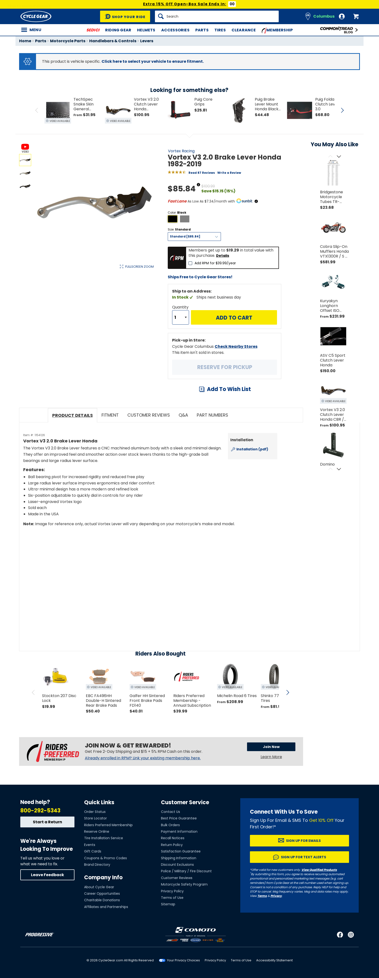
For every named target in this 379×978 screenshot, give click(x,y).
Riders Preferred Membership (108, 825)
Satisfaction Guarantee (181, 851)
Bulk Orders (170, 825)
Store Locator (95, 818)
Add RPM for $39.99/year (215, 263)
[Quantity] (180, 317)
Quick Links (99, 802)
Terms (262, 896)
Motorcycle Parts (67, 41)
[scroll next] (288, 692)
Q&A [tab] (183, 415)
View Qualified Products (319, 870)
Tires (220, 30)
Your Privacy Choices (183, 960)
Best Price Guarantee (179, 818)
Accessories (175, 30)
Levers (146, 41)
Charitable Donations (102, 900)
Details (222, 255)
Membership (277, 30)
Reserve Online (96, 831)
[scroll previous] (33, 692)
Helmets (146, 30)
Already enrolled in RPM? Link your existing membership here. (143, 758)
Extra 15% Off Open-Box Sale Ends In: (184, 4)
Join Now (271, 746)
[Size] (194, 236)
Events (89, 844)
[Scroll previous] (330, 157)
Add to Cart (234, 317)
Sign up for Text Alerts (303, 857)
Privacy (276, 896)
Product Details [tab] (72, 415)
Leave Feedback (47, 875)
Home (25, 41)
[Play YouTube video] (150, 573)
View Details (93, 318)
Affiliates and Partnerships (106, 906)
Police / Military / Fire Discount (186, 871)
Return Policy (172, 844)
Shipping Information (178, 858)
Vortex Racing (181, 151)
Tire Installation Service (103, 838)
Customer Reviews (176, 877)
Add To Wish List (229, 389)
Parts (202, 30)
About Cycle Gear (99, 887)
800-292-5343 (40, 810)
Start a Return (47, 822)
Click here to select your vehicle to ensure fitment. (153, 61)
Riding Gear (118, 30)
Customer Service (185, 802)
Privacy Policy (172, 891)
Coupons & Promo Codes (105, 858)
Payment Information (179, 831)
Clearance (244, 30)
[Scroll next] (339, 157)
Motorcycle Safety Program (184, 884)
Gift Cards (92, 851)
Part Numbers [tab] (212, 415)
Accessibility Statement (274, 960)
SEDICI (92, 30)
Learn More (271, 757)
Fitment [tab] (110, 415)
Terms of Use (172, 897)
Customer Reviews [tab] (148, 415)
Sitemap (168, 904)
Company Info (103, 877)
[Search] (217, 16)
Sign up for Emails (303, 840)
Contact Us (170, 811)
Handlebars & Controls (112, 41)
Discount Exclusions (177, 864)
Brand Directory (97, 864)
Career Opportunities (102, 893)
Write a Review (229, 173)
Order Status (95, 811)
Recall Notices (172, 838)
